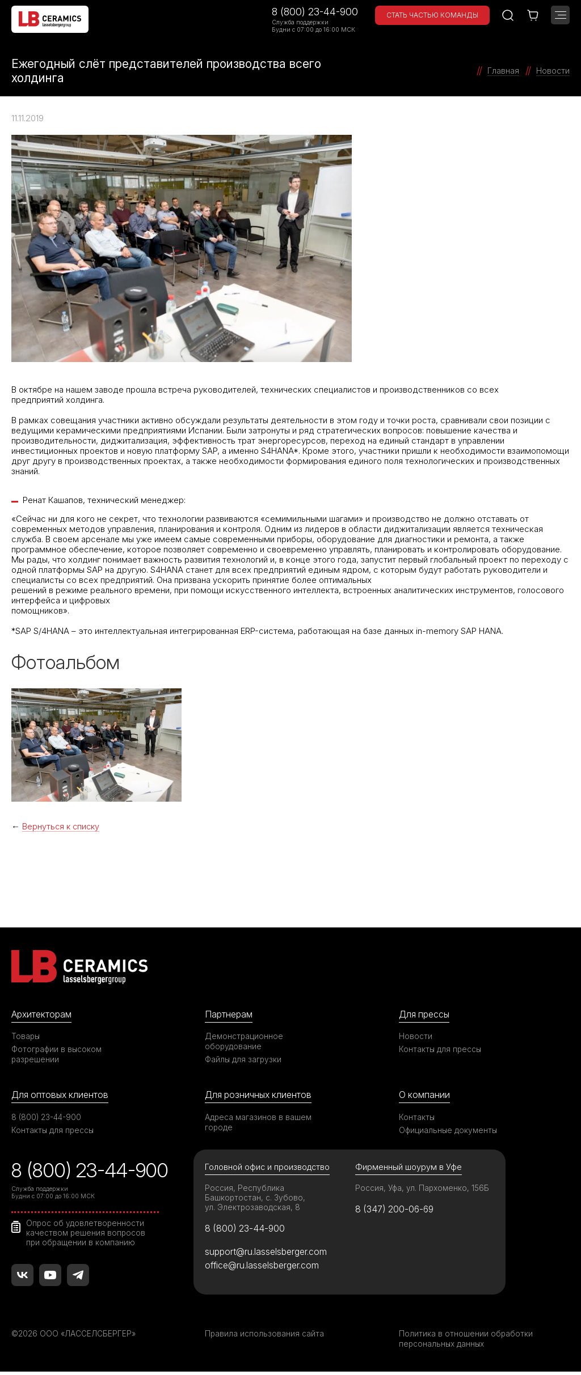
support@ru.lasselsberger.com (268, 1254)
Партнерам (230, 1014)
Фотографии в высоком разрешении (57, 1055)
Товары (26, 1036)
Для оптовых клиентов (61, 1095)
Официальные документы (449, 1131)
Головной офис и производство (268, 1168)
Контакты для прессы (441, 1049)
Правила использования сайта (265, 1337)
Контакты (417, 1118)
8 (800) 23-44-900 (315, 12)
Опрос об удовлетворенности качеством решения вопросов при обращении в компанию (86, 1233)
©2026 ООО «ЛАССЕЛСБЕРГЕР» (75, 1337)
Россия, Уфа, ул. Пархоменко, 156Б (423, 1189)
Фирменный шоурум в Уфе (408, 1168)
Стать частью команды (432, 15)
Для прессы (426, 1014)
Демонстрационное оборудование (244, 1042)
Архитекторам (42, 1014)
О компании (425, 1095)
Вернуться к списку (62, 826)
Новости (415, 1036)
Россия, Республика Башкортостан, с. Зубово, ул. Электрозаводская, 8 (255, 1199)
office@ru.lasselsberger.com (265, 1268)
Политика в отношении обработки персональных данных (466, 1342)
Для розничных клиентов (261, 1095)
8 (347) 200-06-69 (397, 1211)
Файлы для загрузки (244, 1060)
